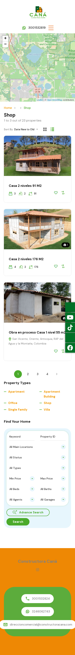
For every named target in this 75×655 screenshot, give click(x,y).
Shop (47, 403)
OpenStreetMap (54, 100)
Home (8, 108)
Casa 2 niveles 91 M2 (25, 186)
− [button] (5, 44)
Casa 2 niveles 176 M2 (26, 259)
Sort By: (8, 129)
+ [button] (5, 39)
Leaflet (40, 100)
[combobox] (27, 129)
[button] (51, 27)
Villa (47, 410)
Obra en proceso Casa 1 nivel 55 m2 (37, 332)
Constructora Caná (37, 561)
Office (12, 403)
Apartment (16, 392)
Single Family (17, 410)
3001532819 (37, 28)
